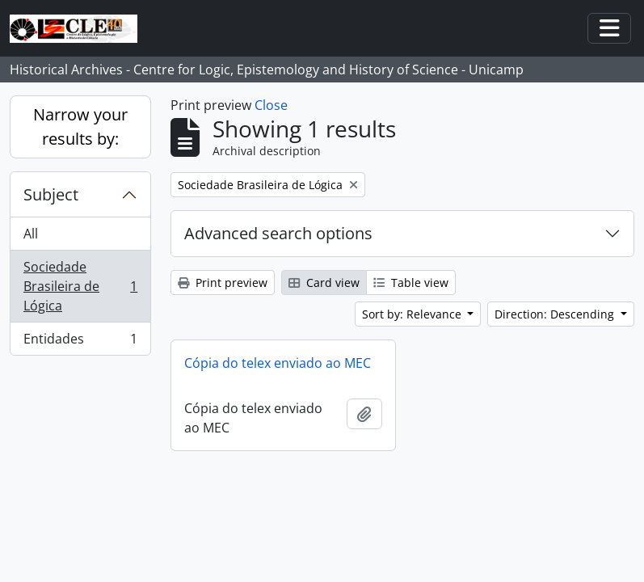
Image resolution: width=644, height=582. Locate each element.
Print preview (222, 282)
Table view (410, 282)
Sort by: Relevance (413, 314)
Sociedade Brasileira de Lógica (80, 286)
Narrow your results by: (80, 126)
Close (271, 105)
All (30, 233)
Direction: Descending (556, 314)
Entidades (80, 342)
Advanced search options (278, 233)
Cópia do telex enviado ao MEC (277, 363)
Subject (50, 194)
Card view (324, 282)
